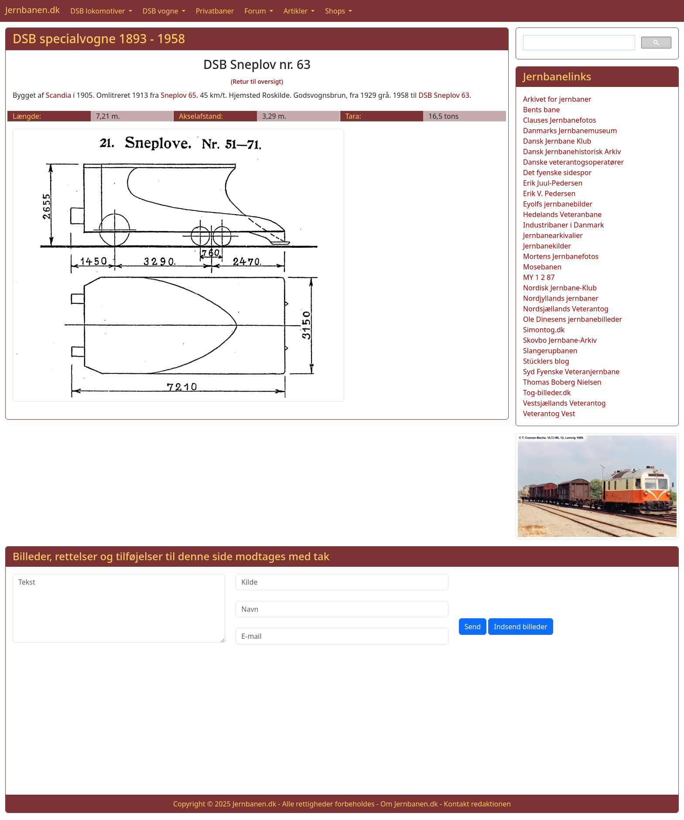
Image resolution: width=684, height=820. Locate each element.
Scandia (58, 95)
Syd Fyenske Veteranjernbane (571, 371)
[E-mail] (342, 636)
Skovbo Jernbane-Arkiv (560, 340)
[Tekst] (119, 608)
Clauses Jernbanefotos (559, 120)
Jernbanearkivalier (553, 235)
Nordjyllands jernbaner (560, 298)
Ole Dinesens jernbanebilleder (572, 319)
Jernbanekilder (547, 246)
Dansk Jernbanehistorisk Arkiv (572, 151)
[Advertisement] (342, 726)
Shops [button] (336, 11)
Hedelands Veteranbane (562, 214)
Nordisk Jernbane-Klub (560, 288)
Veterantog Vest (549, 413)
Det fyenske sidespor (557, 172)
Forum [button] (256, 11)
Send (473, 626)
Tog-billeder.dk (547, 392)
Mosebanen (542, 267)
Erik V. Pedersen (549, 193)
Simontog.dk (543, 329)
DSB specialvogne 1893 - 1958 (99, 38)
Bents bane (541, 109)
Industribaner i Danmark (563, 225)
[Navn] (342, 609)
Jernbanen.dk (32, 10)
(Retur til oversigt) (257, 81)
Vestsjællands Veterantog (564, 403)
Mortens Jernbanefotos (560, 256)
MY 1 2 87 (539, 277)
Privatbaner (215, 11)
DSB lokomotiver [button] (98, 11)
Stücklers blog (546, 361)
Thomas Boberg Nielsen (562, 382)
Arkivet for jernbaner (557, 99)
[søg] (578, 43)
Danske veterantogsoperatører (573, 162)
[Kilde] (342, 582)
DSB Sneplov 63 (443, 95)
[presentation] (525, 591)
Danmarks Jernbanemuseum (570, 130)
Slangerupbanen (550, 350)
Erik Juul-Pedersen (553, 183)
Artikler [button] (296, 11)
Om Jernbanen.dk (409, 804)
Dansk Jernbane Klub (557, 141)
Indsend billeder (520, 626)
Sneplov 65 (178, 95)
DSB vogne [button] (161, 11)
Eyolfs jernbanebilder (557, 204)
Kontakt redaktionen (477, 804)
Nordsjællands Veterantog (566, 309)
